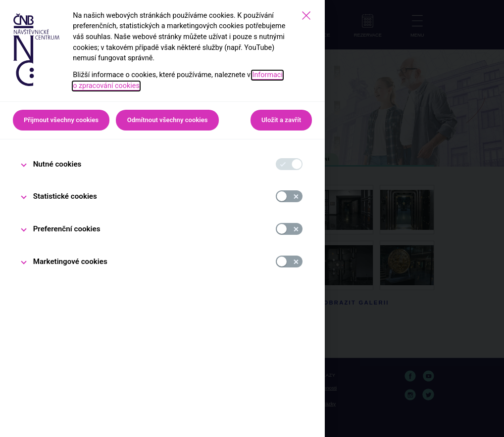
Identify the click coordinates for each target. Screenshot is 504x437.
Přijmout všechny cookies (61, 120)
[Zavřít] (306, 15)
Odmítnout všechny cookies (167, 120)
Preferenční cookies (67, 228)
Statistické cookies (65, 196)
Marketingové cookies (70, 261)
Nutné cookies (57, 164)
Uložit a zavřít (281, 120)
